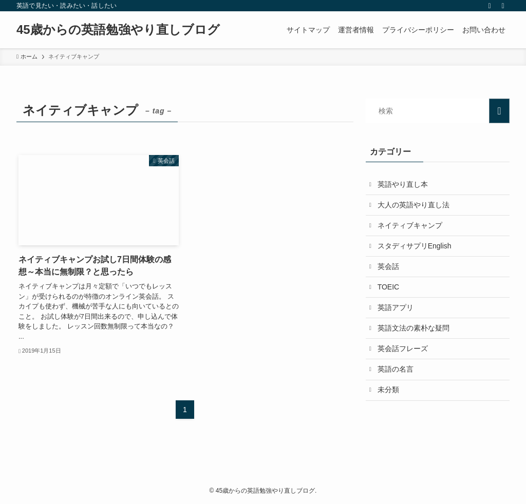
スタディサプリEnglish (416, 248)
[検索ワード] (438, 111)
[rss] (489, 5)
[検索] (503, 5)
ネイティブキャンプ (411, 227)
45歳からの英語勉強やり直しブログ (118, 30)
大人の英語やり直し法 (414, 206)
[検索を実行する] (499, 111)
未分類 (389, 398)
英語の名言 (397, 377)
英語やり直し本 (404, 185)
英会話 (389, 270)
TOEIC (390, 291)
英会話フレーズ (404, 355)
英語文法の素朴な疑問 (414, 334)
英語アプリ (397, 312)
